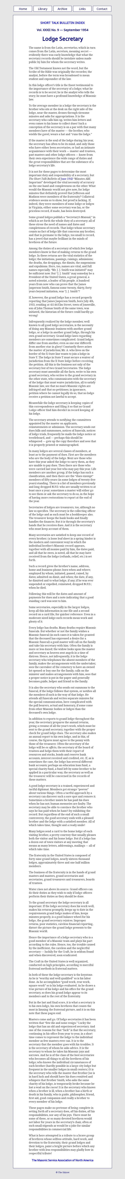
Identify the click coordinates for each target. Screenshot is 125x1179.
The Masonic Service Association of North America (62, 1160)
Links (82, 9)
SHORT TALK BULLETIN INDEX (62, 23)
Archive (62, 9)
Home (23, 9)
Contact (102, 9)
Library (42, 9)
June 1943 (67, 179)
